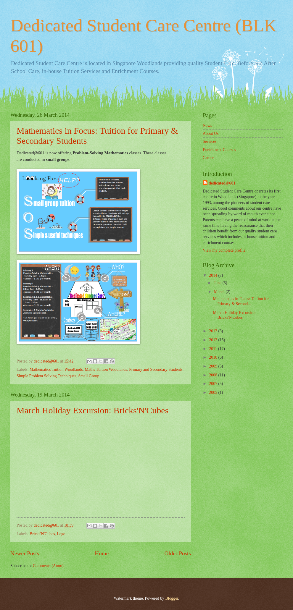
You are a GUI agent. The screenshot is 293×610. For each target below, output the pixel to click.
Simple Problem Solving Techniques (46, 376)
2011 (213, 349)
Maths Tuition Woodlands (106, 369)
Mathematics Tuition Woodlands (56, 369)
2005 (213, 392)
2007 (213, 383)
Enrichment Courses (219, 150)
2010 (213, 357)
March (220, 291)
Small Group (88, 376)
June (218, 283)
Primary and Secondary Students (155, 369)
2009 (213, 366)
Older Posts (177, 553)
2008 (213, 375)
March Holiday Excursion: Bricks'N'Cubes (92, 410)
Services (210, 141)
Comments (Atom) (48, 566)
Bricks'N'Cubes (42, 534)
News (207, 125)
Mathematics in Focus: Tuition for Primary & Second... (241, 301)
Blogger (171, 598)
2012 (213, 340)
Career (208, 158)
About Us (210, 133)
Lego (61, 534)
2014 (213, 275)
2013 (213, 331)
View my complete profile (224, 250)
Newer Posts (24, 553)
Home (102, 553)
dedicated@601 (222, 183)
